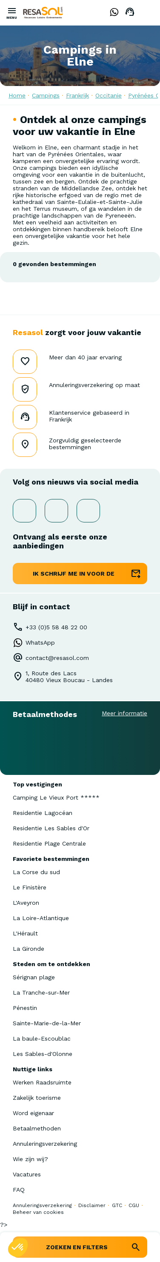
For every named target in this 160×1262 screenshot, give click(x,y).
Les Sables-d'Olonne (42, 1053)
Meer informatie (124, 713)
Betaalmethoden (37, 1128)
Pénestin (25, 1007)
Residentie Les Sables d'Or (51, 828)
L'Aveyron (26, 902)
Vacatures (27, 1174)
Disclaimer (92, 1205)
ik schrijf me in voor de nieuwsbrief (73, 577)
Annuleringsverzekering (45, 1143)
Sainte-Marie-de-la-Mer (47, 1023)
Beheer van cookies (38, 1212)
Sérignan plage (34, 977)
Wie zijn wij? (30, 1159)
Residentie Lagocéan (42, 812)
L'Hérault (25, 933)
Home (17, 95)
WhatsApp (40, 642)
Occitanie (108, 95)
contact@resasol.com (57, 657)
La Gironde (28, 948)
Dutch (147, 12)
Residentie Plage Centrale (49, 843)
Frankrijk (77, 95)
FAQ (19, 1189)
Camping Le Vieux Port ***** (56, 797)
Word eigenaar (33, 1113)
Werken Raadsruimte (42, 1082)
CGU (134, 1205)
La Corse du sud (36, 872)
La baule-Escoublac (42, 1038)
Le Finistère (29, 887)
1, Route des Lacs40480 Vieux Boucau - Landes (69, 676)
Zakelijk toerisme (37, 1097)
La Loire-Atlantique (41, 918)
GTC (117, 1205)
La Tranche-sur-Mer (41, 992)
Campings (46, 95)
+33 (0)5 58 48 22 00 (56, 627)
